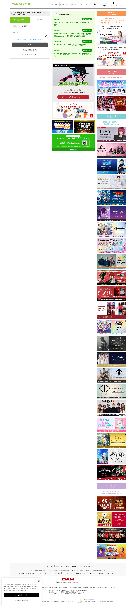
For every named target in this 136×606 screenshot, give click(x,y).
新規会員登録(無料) (30, 50)
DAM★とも (75, 566)
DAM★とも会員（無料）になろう (73, 97)
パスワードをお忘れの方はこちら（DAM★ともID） (26, 39)
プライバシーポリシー (43, 573)
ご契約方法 (92, 573)
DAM (67, 566)
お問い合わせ (60, 566)
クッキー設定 (56, 573)
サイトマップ (49, 566)
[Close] (39, 585)
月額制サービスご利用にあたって (95, 571)
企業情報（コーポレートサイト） (107, 573)
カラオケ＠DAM (85, 566)
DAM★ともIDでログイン (20, 20)
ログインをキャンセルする (29, 54)
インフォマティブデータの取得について (74, 573)
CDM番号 (39, 20)
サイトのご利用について (38, 571)
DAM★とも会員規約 (78, 571)
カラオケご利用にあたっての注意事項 (58, 571)
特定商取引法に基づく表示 (27, 573)
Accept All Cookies (21, 599)
